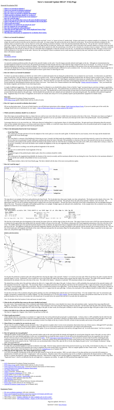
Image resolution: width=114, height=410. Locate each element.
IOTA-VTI (7, 395)
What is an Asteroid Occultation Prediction (17, 10)
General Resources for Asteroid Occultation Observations (20, 368)
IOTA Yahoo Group (9, 100)
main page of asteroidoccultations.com (61, 338)
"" (34, 397)
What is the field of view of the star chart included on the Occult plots (25, 21)
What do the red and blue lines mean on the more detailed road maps (25, 20)
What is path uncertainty (12, 23)
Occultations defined (10, 56)
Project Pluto (8, 382)
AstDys (6, 371)
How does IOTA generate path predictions (17, 28)
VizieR (6, 374)
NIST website (63, 294)
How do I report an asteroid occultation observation (20, 13)
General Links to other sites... (13, 31)
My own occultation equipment (13, 392)
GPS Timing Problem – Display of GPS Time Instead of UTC (34, 398)
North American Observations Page (14, 366)
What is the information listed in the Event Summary (20, 16)
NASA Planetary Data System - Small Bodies (17, 376)
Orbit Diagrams (9, 379)
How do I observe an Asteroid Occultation (17, 12)
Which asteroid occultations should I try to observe (19, 15)
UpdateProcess (46, 349)
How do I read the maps (11, 18)
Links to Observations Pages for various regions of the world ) (55, 108)
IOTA (5, 98)
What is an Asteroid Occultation (14, 8)
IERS (6, 381)
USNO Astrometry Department (13, 373)
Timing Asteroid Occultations (89, 82)
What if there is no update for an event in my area (19, 24)
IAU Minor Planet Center (11, 370)
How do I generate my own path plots (15, 26)
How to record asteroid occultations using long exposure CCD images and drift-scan (28, 394)
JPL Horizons (8, 378)
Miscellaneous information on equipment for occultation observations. (25, 32)
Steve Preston (63, 404)
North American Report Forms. (75, 106)
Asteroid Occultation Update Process (14, 384)
